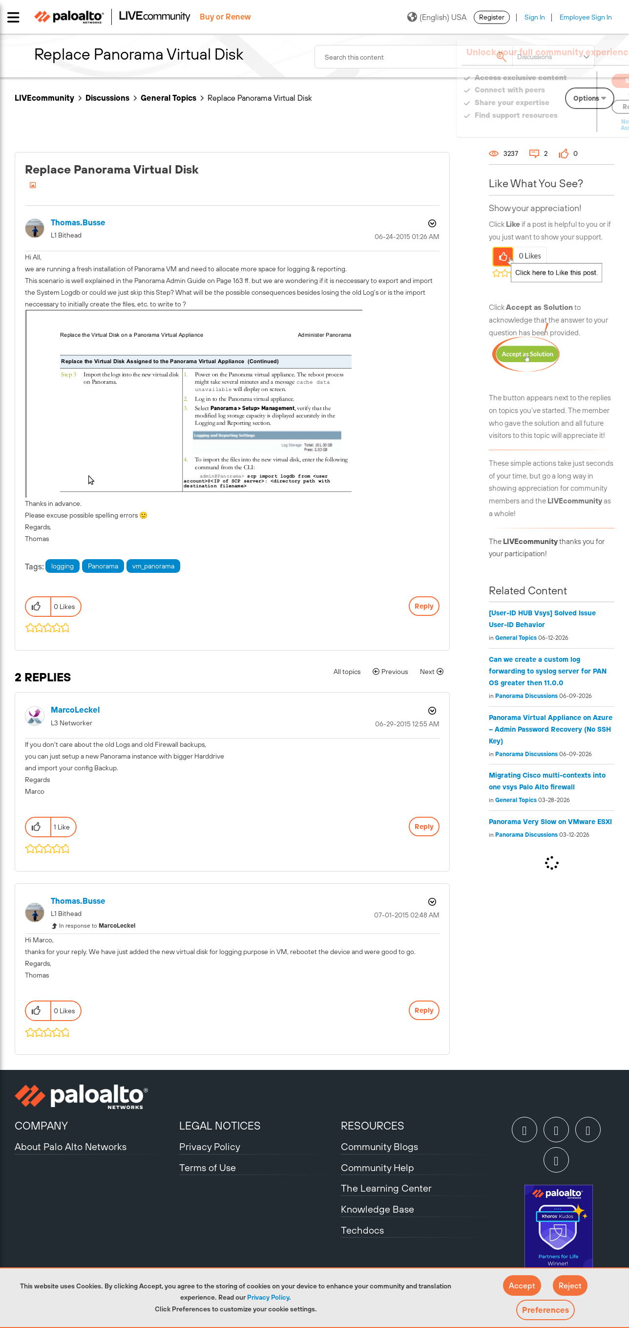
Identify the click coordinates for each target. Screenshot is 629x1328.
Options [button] (431, 223)
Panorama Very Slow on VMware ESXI (550, 822)
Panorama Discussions (526, 696)
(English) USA (436, 17)
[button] (522, 1285)
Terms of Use (207, 1167)
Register (491, 17)
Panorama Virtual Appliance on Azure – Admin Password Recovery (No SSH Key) (550, 729)
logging (62, 566)
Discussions (107, 97)
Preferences (545, 1310)
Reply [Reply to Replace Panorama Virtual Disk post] (424, 606)
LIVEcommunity (44, 97)
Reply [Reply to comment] (424, 826)
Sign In (534, 17)
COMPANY (41, 1125)
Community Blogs (379, 1146)
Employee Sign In (586, 17)
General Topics (168, 97)
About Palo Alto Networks (70, 1146)
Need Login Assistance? (570, 124)
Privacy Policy (268, 1297)
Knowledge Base (377, 1209)
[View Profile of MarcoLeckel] (75, 710)
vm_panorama (153, 566)
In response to (97, 925)
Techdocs (362, 1230)
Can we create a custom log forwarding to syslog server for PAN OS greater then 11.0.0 (548, 671)
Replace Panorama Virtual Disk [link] (260, 97)
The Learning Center (386, 1188)
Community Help (377, 1167)
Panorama (103, 566)
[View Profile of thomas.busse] (78, 222)
